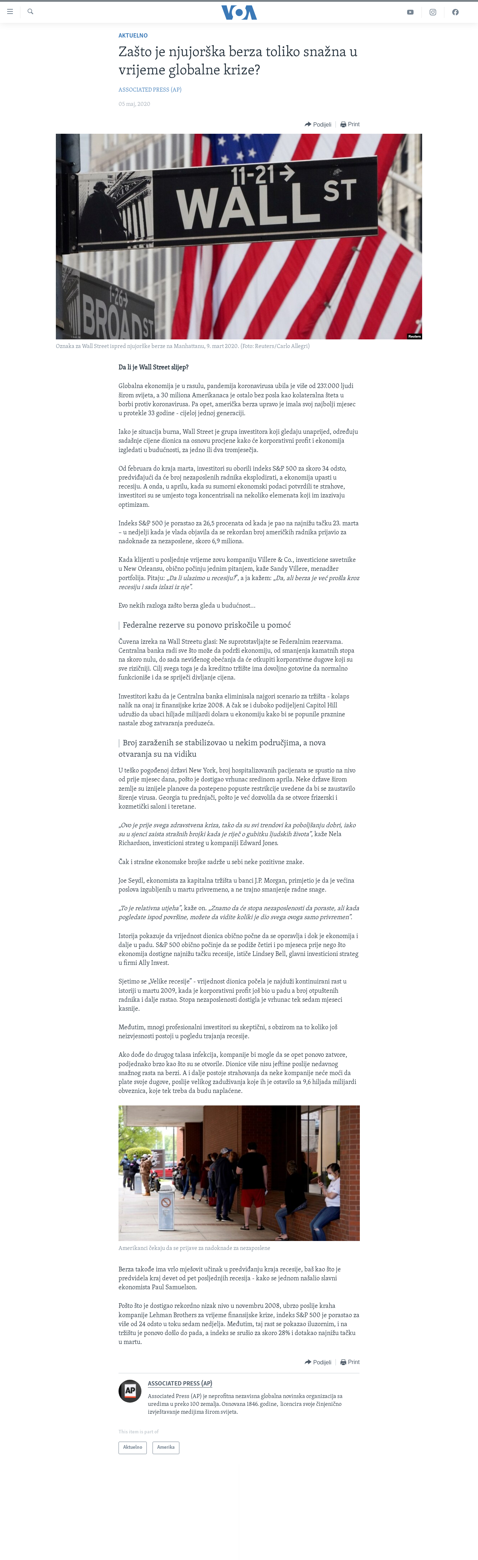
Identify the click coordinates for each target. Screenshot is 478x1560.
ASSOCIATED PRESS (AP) (150, 90)
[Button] (318, 124)
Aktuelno (133, 36)
